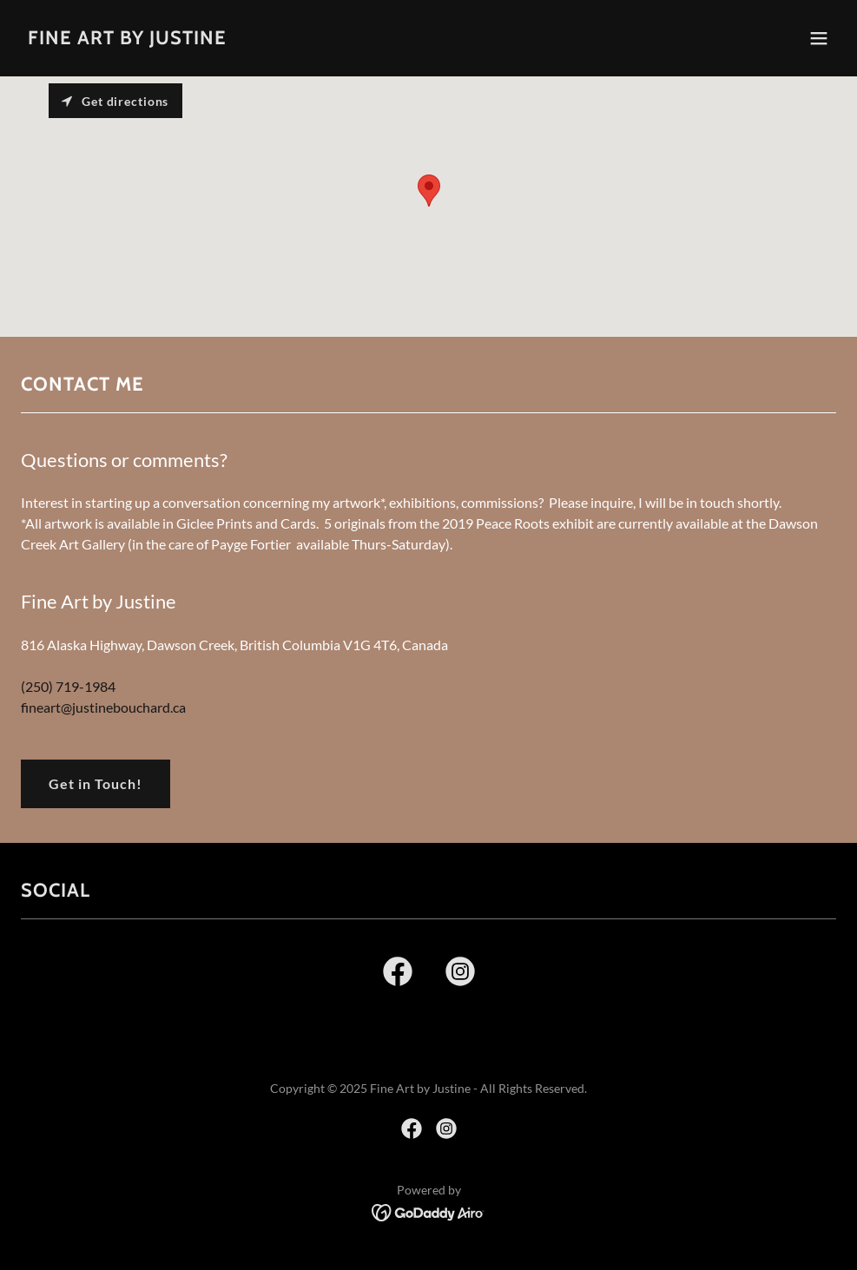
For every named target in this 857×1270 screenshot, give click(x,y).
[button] (818, 38)
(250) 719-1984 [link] (68, 686)
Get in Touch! (95, 783)
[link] (127, 38)
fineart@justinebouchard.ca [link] (103, 707)
